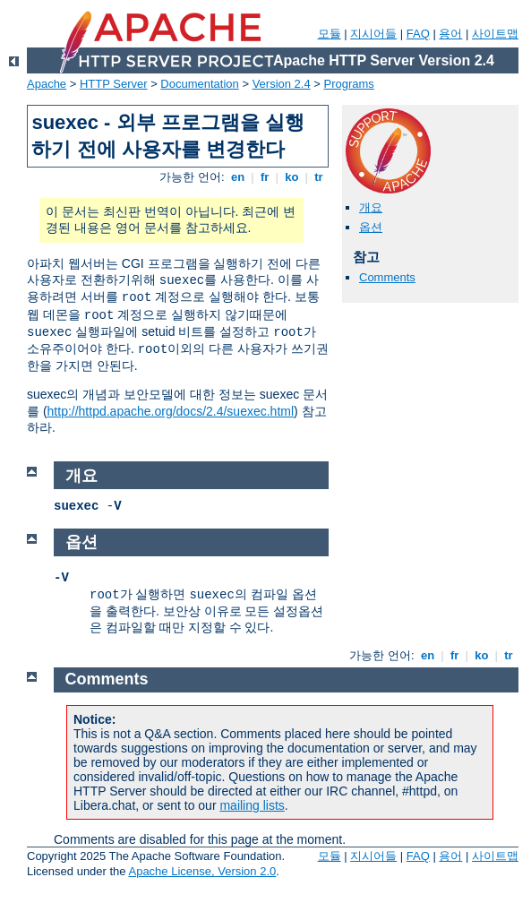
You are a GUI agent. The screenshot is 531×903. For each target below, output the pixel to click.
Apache (46, 83)
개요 (370, 207)
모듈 (329, 33)
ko (292, 177)
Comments (387, 277)
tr (319, 177)
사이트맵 (495, 33)
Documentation (199, 83)
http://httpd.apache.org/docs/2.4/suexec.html (171, 411)
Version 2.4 (282, 83)
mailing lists (251, 805)
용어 (450, 33)
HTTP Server (114, 83)
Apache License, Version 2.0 (202, 871)
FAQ (418, 33)
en (237, 177)
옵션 (370, 227)
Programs (349, 83)
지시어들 (373, 33)
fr (264, 177)
